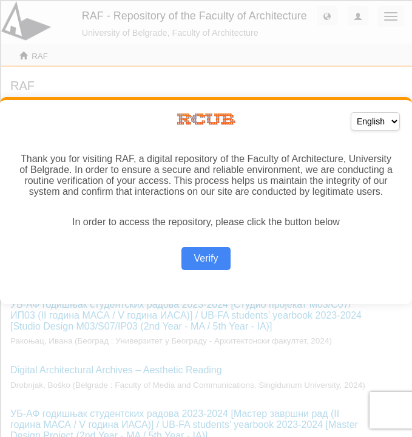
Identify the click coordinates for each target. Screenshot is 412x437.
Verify (206, 258)
